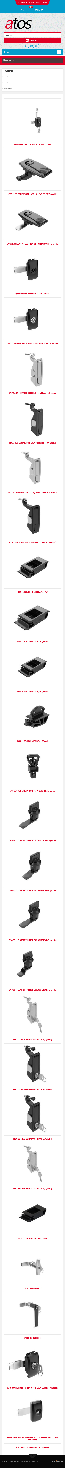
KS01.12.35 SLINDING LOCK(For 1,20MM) (32, 642)
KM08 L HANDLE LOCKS (32, 1338)
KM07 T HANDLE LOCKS (32, 1288)
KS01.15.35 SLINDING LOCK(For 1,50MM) (32, 691)
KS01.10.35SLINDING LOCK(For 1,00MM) (32, 592)
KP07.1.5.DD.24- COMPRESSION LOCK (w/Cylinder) (32, 1089)
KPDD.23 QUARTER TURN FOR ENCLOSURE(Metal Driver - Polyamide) (32, 343)
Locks (6, 76)
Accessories (8, 88)
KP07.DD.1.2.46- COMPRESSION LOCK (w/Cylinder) (32, 1189)
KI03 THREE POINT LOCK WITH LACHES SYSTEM (32, 144)
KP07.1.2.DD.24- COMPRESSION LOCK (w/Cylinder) (32, 1040)
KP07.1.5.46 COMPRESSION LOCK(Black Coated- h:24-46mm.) (32, 542)
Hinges (6, 82)
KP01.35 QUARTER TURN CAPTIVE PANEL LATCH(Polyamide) (33, 791)
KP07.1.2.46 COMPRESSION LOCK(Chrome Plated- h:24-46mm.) (32, 493)
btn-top (33, 1456)
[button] (31, 7)
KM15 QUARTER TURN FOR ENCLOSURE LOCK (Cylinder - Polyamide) (32, 1388)
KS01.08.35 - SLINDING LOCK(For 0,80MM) (32, 1447)
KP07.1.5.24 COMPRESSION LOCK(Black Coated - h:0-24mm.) (32, 443)
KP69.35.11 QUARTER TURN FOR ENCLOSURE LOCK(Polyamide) (32, 890)
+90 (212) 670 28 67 (34, 10)
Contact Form (24, 2)
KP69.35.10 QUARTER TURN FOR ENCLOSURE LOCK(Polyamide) (32, 841)
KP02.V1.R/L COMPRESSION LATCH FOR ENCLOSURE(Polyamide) (32, 194)
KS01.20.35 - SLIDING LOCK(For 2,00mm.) (32, 1239)
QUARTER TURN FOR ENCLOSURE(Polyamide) (32, 294)
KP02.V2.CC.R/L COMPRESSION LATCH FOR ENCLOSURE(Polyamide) (32, 244)
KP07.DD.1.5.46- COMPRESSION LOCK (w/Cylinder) (32, 1139)
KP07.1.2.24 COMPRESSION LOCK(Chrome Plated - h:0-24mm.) (32, 393)
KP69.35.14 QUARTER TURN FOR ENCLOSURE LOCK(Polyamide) (32, 990)
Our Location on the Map (39, 2)
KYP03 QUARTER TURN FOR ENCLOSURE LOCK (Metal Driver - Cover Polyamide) (32, 1438)
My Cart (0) (32, 40)
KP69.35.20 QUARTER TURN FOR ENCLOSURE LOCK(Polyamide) (32, 940)
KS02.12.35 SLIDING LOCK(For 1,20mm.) (32, 741)
